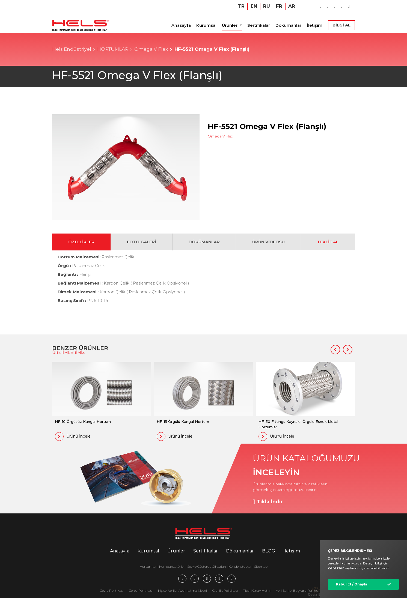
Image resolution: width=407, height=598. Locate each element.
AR (291, 6)
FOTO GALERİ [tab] (141, 241)
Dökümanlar (288, 25)
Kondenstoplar (240, 566)
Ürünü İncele (73, 436)
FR (279, 6)
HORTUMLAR (112, 49)
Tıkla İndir (268, 501)
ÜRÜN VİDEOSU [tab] (268, 241)
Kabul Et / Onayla (351, 584)
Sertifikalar (258, 25)
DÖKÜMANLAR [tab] (204, 241)
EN (254, 6)
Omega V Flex (151, 49)
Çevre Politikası (111, 590)
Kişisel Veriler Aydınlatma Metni (182, 590)
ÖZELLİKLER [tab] (81, 241)
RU (266, 6)
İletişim (314, 25)
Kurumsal (206, 25)
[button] (335, 349)
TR (241, 6)
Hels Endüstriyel (71, 49)
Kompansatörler (172, 566)
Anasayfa (181, 25)
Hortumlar (148, 566)
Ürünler (230, 25)
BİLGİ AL (341, 25)
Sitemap (261, 566)
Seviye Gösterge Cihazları (206, 566)
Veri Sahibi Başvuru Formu (297, 590)
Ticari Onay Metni (257, 590)
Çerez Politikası (141, 590)
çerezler (336, 568)
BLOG (268, 551)
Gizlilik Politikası (225, 590)
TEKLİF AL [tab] (327, 241)
